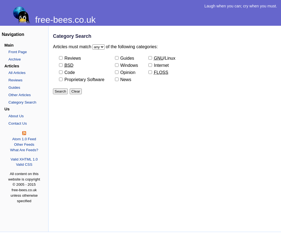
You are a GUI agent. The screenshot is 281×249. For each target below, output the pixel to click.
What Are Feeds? (24, 150)
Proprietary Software (84, 79)
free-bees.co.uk (65, 20)
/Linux (164, 58)
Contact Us (18, 123)
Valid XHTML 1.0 (24, 159)
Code (69, 72)
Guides (14, 87)
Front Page (18, 52)
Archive (15, 59)
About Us (16, 116)
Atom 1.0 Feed (24, 139)
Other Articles (20, 95)
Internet (161, 65)
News (125, 79)
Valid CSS (24, 164)
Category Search (22, 102)
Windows (129, 65)
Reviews (16, 80)
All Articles (17, 73)
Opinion (127, 72)
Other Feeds (24, 144)
